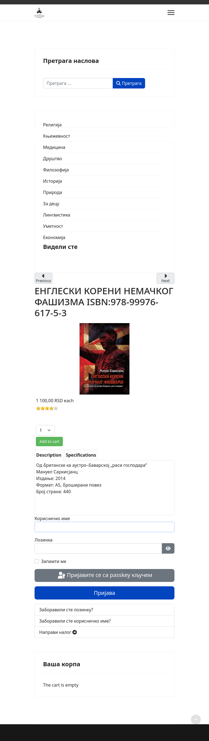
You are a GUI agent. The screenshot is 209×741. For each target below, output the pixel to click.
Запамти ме (53, 561)
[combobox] (78, 83)
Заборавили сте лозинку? (66, 610)
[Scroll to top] (196, 720)
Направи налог (58, 632)
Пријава (104, 592)
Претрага (129, 83)
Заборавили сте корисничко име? (75, 621)
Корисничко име (52, 518)
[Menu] (171, 12)
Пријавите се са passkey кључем (104, 575)
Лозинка (43, 540)
